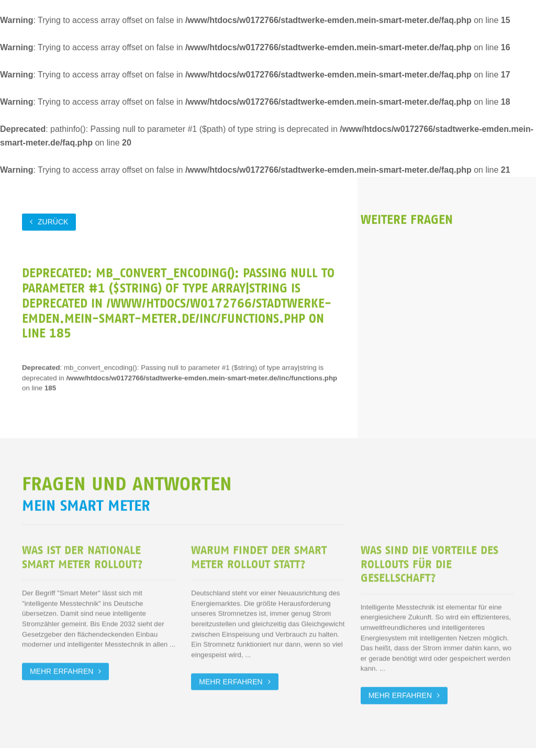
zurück (53, 221)
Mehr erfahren (61, 670)
